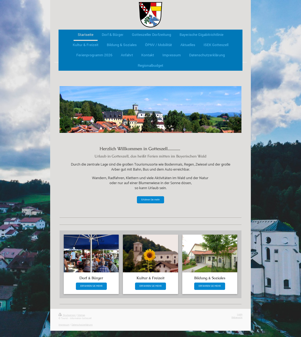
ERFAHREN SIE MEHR (91, 286)
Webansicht (236, 317)
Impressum (64, 325)
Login (239, 314)
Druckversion (67, 315)
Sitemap (81, 315)
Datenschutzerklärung (82, 325)
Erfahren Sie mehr (150, 200)
